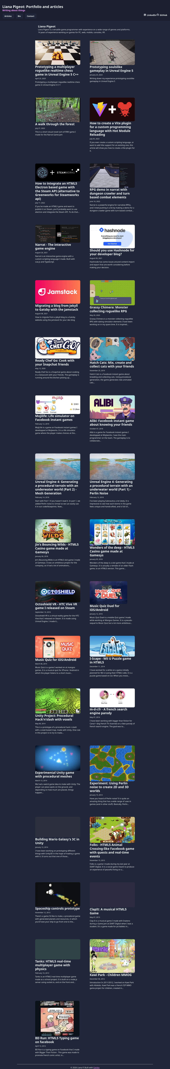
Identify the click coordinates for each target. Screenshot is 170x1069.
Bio (19, 16)
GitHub (162, 15)
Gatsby (96, 1067)
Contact (30, 16)
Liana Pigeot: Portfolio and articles (32, 6)
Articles (8, 16)
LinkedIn (150, 15)
